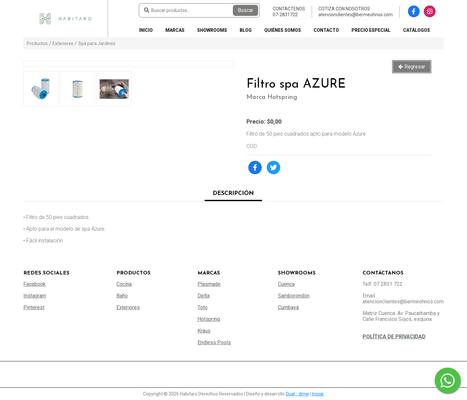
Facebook (34, 284)
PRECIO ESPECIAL (371, 30)
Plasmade (209, 284)
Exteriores (63, 43)
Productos (37, 43)
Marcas (175, 30)
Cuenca (286, 284)
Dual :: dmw (297, 393)
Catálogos (416, 30)
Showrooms (212, 30)
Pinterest (33, 307)
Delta (204, 296)
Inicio (146, 30)
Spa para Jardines (96, 43)
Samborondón (293, 296)
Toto (203, 307)
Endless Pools (214, 342)
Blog (246, 30)
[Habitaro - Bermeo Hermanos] (65, 18)
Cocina (124, 284)
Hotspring (209, 319)
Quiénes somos (282, 30)
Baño (122, 296)
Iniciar (318, 393)
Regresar (414, 67)
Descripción (233, 193)
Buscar (245, 10)
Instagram (34, 296)
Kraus (204, 331)
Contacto (326, 30)
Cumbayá (288, 307)
